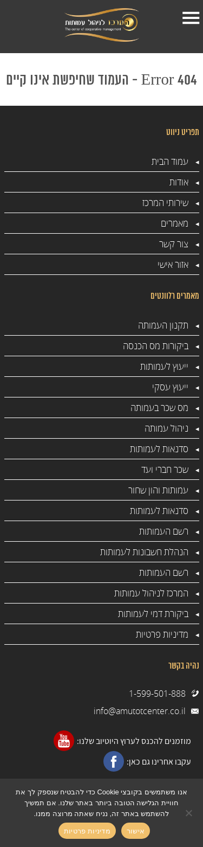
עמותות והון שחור (158, 490)
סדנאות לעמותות (159, 448)
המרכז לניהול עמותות (151, 593)
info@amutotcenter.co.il (140, 711)
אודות (178, 182)
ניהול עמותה (166, 428)
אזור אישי (173, 264)
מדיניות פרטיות (162, 634)
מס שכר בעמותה (159, 407)
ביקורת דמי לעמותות (153, 613)
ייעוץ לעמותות (164, 366)
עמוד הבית (170, 161)
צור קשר (173, 244)
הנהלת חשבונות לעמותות (144, 552)
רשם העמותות (163, 531)
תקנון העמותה (163, 325)
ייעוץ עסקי (170, 387)
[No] (189, 812)
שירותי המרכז (165, 202)
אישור (136, 831)
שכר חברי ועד (164, 469)
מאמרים (174, 223)
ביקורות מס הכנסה (155, 345)
